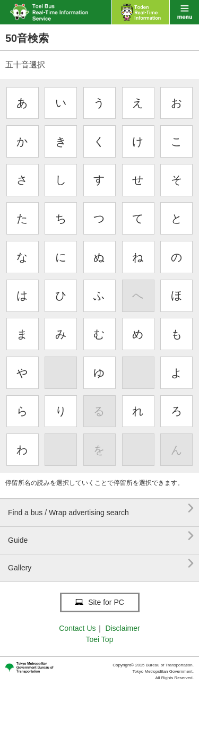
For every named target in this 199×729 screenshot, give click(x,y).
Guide (101, 536)
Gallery (101, 563)
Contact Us (77, 628)
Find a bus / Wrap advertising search (101, 508)
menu (184, 12)
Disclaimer (122, 628)
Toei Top (100, 639)
